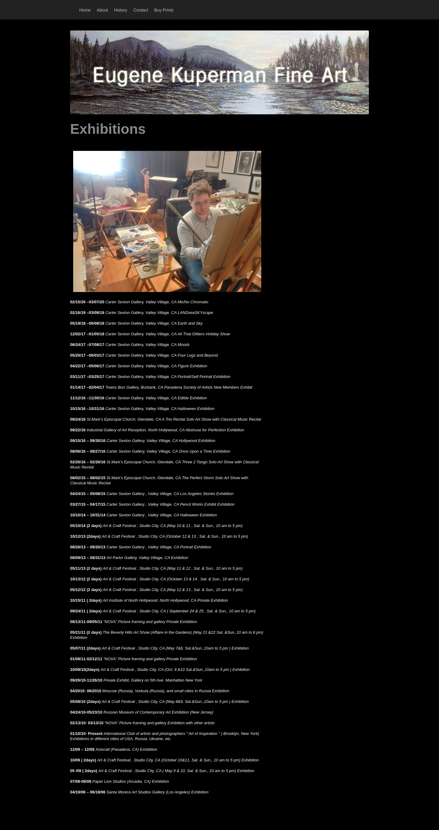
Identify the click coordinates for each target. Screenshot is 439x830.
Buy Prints (164, 10)
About (102, 10)
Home (85, 10)
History (120, 10)
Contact (141, 10)
